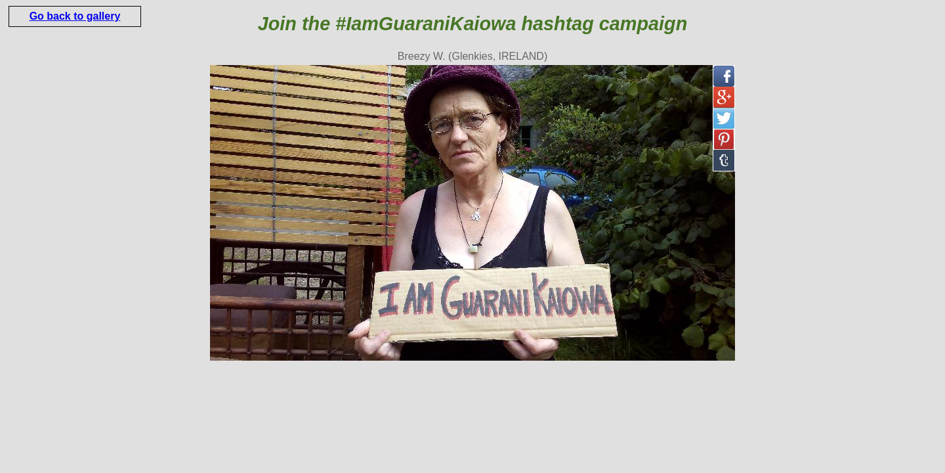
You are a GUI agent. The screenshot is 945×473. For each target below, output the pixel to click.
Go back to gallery (75, 16)
